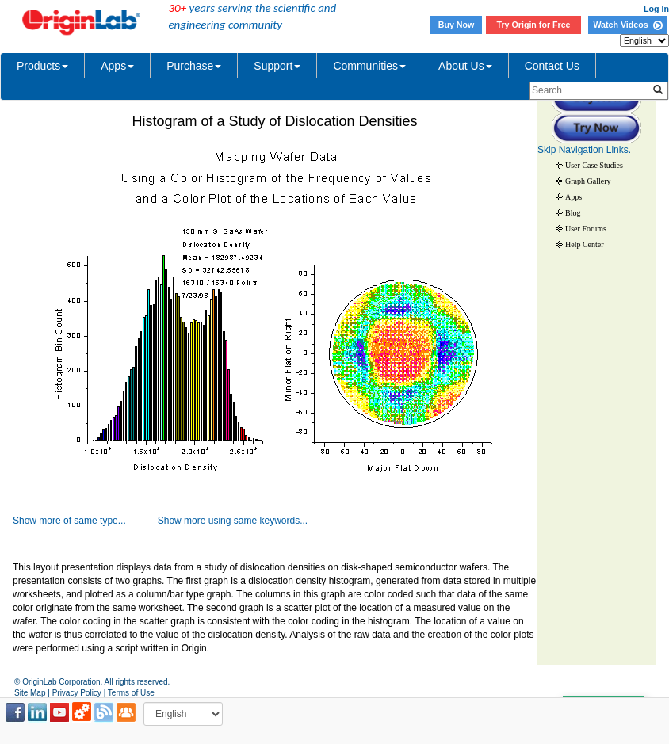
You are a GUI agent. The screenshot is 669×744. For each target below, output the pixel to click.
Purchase (193, 65)
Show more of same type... (69, 520)
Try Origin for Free (534, 24)
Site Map (29, 693)
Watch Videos (627, 24)
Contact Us (552, 65)
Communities (369, 65)
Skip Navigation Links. (584, 149)
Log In (656, 8)
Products (42, 65)
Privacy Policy (76, 693)
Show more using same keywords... (233, 520)
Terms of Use (131, 693)
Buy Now (456, 24)
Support (277, 65)
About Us (465, 65)
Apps (117, 65)
